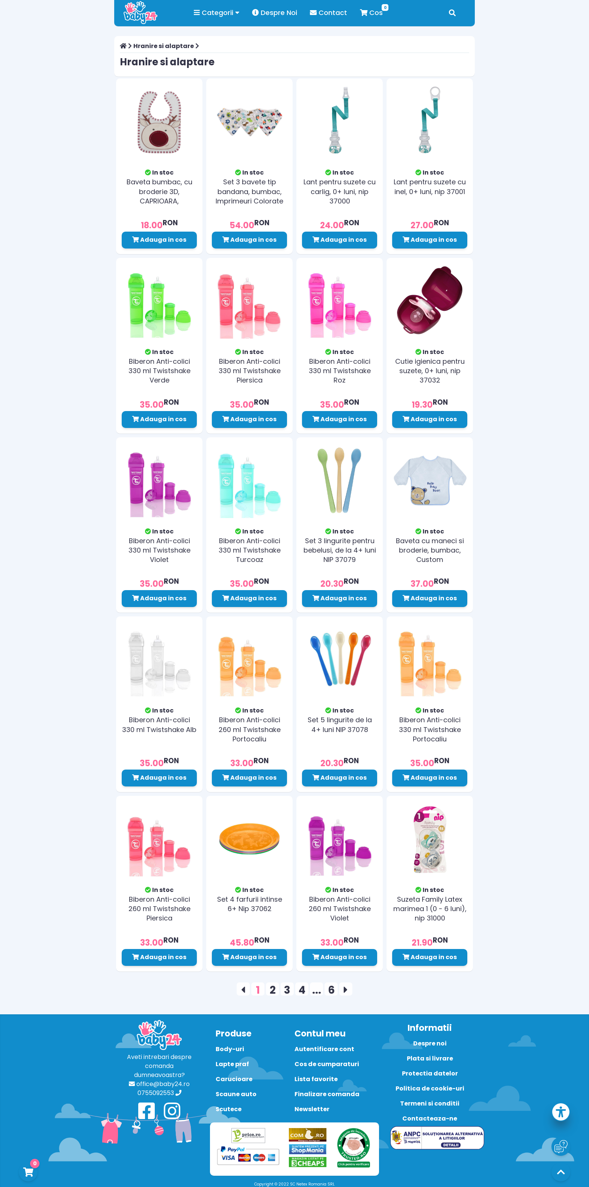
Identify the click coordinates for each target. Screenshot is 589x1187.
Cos (371, 12)
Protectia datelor (430, 1073)
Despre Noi (274, 12)
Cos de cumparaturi (326, 1064)
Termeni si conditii (429, 1103)
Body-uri (230, 1049)
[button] (560, 1113)
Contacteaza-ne (429, 1118)
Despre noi (430, 1043)
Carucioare (234, 1079)
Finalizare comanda (326, 1094)
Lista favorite (316, 1079)
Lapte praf (232, 1064)
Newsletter (311, 1109)
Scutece (229, 1109)
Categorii (216, 12)
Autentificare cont (324, 1049)
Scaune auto (236, 1094)
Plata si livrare (430, 1058)
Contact (328, 12)
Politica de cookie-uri (430, 1088)
